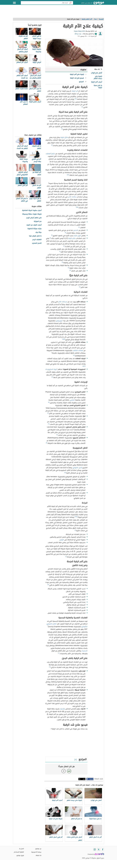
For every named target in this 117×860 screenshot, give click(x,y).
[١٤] (80, 287)
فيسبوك (91, 779)
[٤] (62, 129)
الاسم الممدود (37, 243)
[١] (76, 99)
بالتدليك (62, 708)
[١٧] (83, 366)
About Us (38, 855)
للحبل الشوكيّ (77, 467)
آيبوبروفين (59, 320)
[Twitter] (98, 849)
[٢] (75, 99)
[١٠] (79, 227)
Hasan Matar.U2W (79, 31)
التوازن (62, 539)
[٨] (78, 207)
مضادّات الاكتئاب (78, 350)
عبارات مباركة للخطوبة (35, 228)
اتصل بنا (21, 848)
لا (63, 771)
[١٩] (48, 585)
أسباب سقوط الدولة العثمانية (32, 210)
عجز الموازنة (38, 221)
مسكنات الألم (62, 301)
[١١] (65, 233)
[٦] (68, 175)
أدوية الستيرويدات (51, 369)
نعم (69, 771)
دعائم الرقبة (72, 238)
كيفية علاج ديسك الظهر (98, 77)
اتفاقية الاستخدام (19, 852)
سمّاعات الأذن (72, 196)
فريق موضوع (20, 855)
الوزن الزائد (77, 235)
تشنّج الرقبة (64, 137)
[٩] (76, 207)
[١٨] (46, 443)
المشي (72, 400)
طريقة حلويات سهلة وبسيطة (32, 214)
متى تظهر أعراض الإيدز (34, 217)
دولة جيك (38, 232)
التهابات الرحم (37, 239)
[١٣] (70, 270)
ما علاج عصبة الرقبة (98, 86)
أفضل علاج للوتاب (96, 72)
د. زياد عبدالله (79, 34)
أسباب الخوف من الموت (34, 225)
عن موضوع (38, 848)
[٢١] (50, 667)
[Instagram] (94, 849)
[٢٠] (59, 653)
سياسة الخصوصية (36, 852)
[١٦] (84, 366)
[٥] (52, 145)
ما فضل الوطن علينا (35, 236)
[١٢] (64, 246)
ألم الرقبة (75, 91)
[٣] (82, 107)
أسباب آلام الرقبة (96, 81)
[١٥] (63, 339)
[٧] (67, 175)
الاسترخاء (84, 650)
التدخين (75, 230)
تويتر (84, 779)
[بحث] (70, 3)
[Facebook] (102, 849)
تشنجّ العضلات (50, 153)
